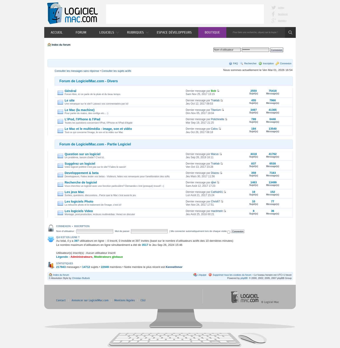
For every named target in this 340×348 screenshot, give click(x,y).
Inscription (268, 63)
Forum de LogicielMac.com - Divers (88, 81)
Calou (214, 128)
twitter (281, 7)
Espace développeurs (174, 32)
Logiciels (109, 32)
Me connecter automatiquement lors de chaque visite (200, 231)
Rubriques (138, 32)
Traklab (215, 100)
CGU (143, 300)
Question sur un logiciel (82, 154)
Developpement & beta (81, 173)
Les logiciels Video (79, 211)
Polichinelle (217, 119)
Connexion (285, 63)
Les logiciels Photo (79, 201)
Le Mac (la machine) (80, 110)
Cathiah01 (217, 191)
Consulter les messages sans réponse (77, 70)
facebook (283, 14)
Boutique (212, 32)
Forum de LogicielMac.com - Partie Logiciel (95, 144)
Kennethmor (174, 267)
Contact (61, 300)
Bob (213, 90)
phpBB (244, 278)
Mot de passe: (122, 231)
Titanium (216, 109)
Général (70, 91)
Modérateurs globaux (108, 256)
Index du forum (61, 44)
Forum (81, 32)
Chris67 (215, 201)
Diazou (215, 172)
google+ (282, 20)
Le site (70, 100)
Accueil (57, 32)
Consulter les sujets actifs (116, 70)
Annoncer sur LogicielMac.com (90, 300)
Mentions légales (124, 300)
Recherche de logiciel (81, 182)
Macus (215, 154)
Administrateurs (81, 256)
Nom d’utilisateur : (65, 231)
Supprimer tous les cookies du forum (232, 275)
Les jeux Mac (74, 192)
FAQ (235, 63)
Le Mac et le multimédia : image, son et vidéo (98, 128)
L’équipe (202, 275)
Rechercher (250, 63)
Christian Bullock (81, 278)
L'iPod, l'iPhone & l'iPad (82, 119)
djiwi (213, 182)
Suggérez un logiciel (80, 163)
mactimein (217, 211)
